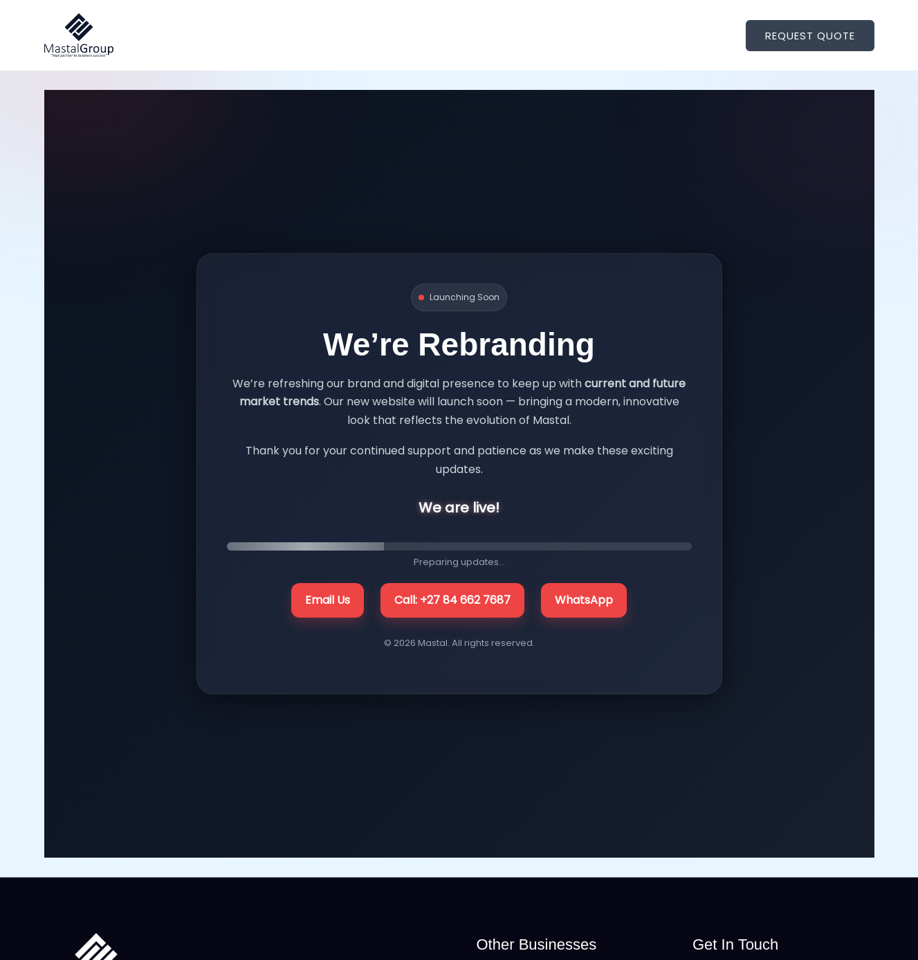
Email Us (327, 600)
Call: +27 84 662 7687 (452, 600)
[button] (810, 35)
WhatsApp (584, 600)
